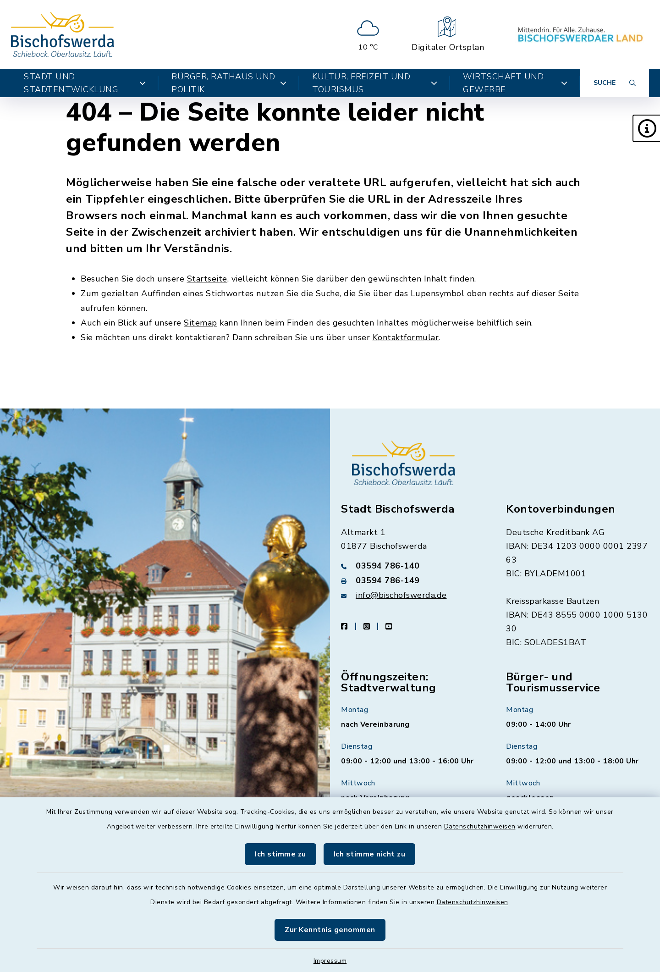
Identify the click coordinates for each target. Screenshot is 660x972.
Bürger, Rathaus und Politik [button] (228, 83)
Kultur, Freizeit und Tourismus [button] (374, 83)
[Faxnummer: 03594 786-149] (412, 580)
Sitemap (200, 322)
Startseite (207, 278)
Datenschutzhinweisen (480, 826)
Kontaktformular (406, 337)
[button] (646, 128)
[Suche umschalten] (614, 83)
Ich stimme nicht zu (370, 854)
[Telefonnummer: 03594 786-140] (412, 565)
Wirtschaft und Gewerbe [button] (515, 83)
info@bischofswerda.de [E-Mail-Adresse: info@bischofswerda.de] (401, 595)
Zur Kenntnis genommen (330, 930)
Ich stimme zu (280, 854)
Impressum (330, 960)
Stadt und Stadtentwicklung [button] (85, 83)
